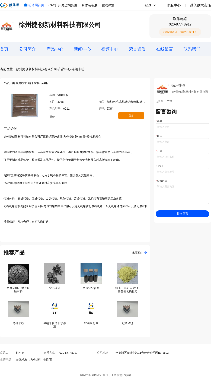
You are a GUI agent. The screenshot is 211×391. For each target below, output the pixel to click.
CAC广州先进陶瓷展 (62, 5)
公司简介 (27, 49)
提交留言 (182, 213)
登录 (148, 5)
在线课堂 (108, 5)
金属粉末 (21, 359)
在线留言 (164, 49)
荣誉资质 (137, 49)
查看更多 (139, 252)
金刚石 (47, 359)
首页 (4, 49)
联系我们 (192, 49)
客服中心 (174, 5)
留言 (131, 115)
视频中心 (109, 49)
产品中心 (54, 49)
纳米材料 (35, 359)
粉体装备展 (89, 5)
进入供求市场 (200, 5)
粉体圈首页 (34, 5)
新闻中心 (82, 49)
